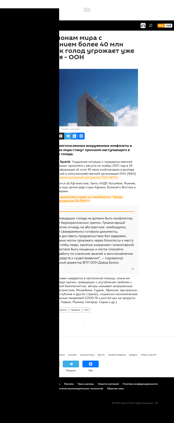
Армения (24, 354)
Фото (101, 354)
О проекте (9, 383)
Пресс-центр (148, 354)
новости (9, 354)
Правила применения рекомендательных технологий (73, 388)
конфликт (62, 310)
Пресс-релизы (86, 383)
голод (51, 310)
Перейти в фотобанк (71, 129)
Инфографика (117, 354)
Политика (58, 354)
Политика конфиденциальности (140, 383)
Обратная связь (115, 388)
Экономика (40, 354)
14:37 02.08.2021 (45, 64)
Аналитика (87, 354)
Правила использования (32, 383)
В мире (41, 310)
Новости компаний (108, 383)
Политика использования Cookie (22, 388)
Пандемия (75, 310)
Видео (133, 354)
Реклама (69, 383)
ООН (86, 310)
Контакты (55, 383)
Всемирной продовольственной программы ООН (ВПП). (78, 177)
